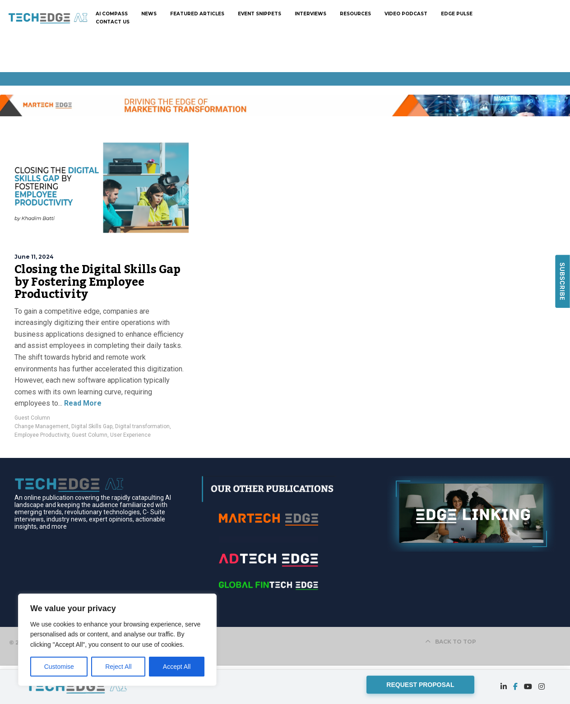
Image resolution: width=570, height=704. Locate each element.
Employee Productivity (41, 435)
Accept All (176, 666)
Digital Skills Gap (91, 426)
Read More (82, 403)
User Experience (130, 435)
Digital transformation (142, 426)
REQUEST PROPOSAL (420, 684)
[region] (117, 640)
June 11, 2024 (34, 256)
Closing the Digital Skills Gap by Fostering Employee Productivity (97, 282)
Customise (59, 666)
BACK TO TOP (450, 641)
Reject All (118, 666)
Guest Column (32, 418)
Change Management (41, 426)
